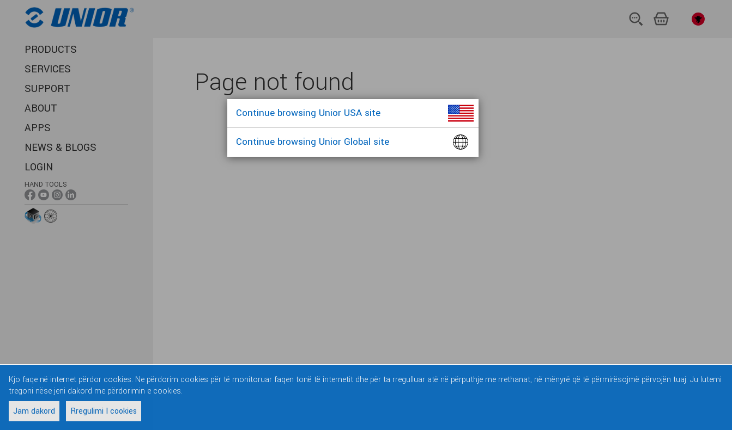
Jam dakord (34, 411)
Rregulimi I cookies (103, 411)
